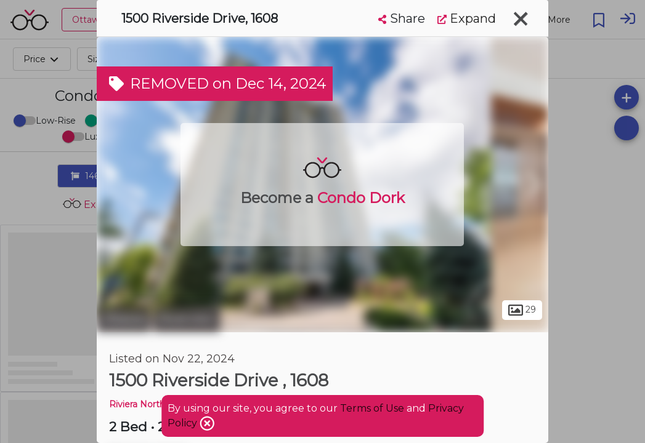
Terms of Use (372, 408)
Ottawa (123, 318)
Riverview (187, 318)
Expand (466, 18)
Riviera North (137, 404)
